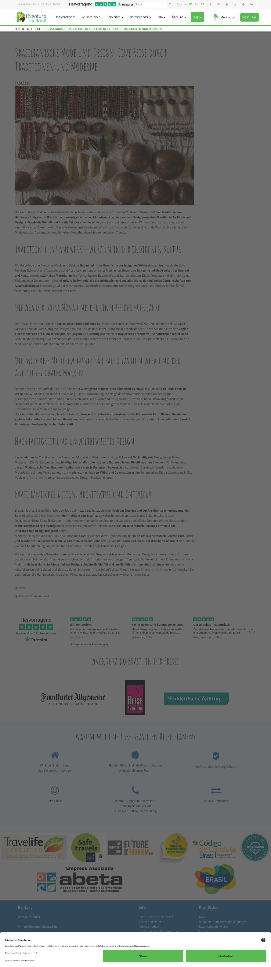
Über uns (177, 17)
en (196, 4)
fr (202, 4)
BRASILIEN (22, 28)
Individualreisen (66, 17)
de (190, 4)
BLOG (37, 28)
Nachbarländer (139, 17)
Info (160, 17)
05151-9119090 (50, 4)
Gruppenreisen (91, 17)
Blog (195, 17)
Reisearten (113, 17)
